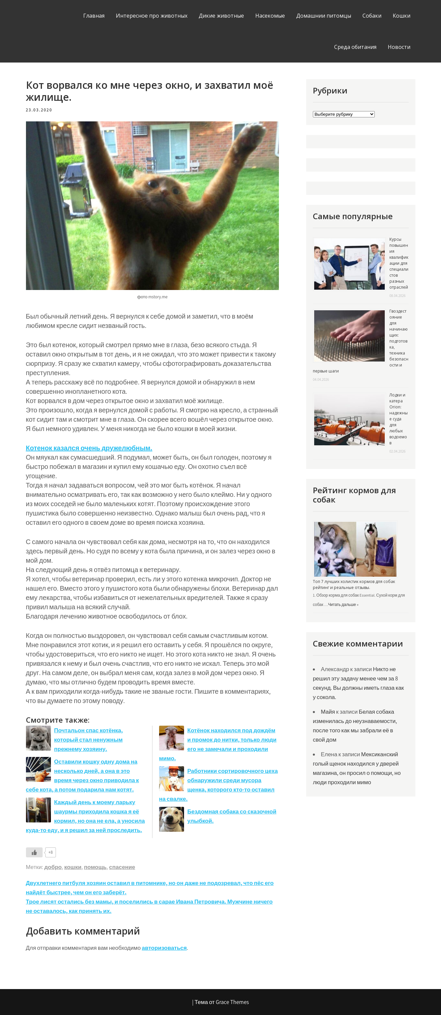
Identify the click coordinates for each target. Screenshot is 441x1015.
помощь (95, 867)
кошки (73, 867)
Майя (328, 711)
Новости (399, 47)
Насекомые (270, 15)
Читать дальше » (343, 604)
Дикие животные (221, 15)
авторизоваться (164, 947)
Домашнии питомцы (323, 15)
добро (53, 867)
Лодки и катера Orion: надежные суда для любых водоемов (398, 419)
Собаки (371, 15)
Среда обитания (355, 47)
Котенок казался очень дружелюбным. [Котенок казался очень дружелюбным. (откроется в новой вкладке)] (89, 448)
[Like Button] (34, 852)
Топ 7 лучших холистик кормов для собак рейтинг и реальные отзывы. (354, 584)
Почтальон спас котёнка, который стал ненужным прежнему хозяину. (88, 740)
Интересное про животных (151, 15)
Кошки (401, 15)
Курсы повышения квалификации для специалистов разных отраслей (398, 263)
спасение (122, 867)
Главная (94, 15)
